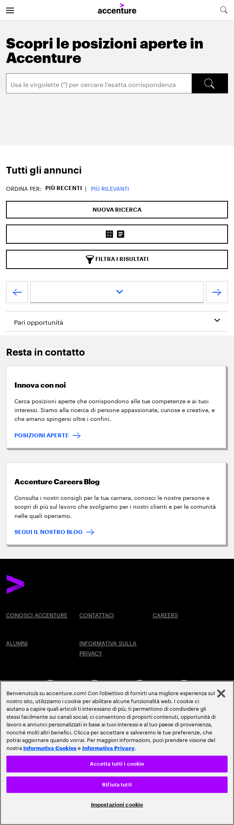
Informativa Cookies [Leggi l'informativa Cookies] (50, 747)
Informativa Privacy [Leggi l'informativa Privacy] (108, 747)
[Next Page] (217, 293)
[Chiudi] (221, 693)
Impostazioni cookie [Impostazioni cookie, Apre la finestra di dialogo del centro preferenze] (117, 804)
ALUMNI (17, 642)
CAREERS (165, 614)
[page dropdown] (117, 292)
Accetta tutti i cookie (117, 763)
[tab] (117, 171)
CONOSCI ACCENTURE (36, 614)
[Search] (99, 83)
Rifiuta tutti (117, 784)
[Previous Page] (17, 293)
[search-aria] (224, 10)
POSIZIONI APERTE (41, 435)
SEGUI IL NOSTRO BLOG (48, 532)
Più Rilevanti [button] (110, 188)
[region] (117, 753)
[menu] (10, 10)
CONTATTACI (96, 614)
